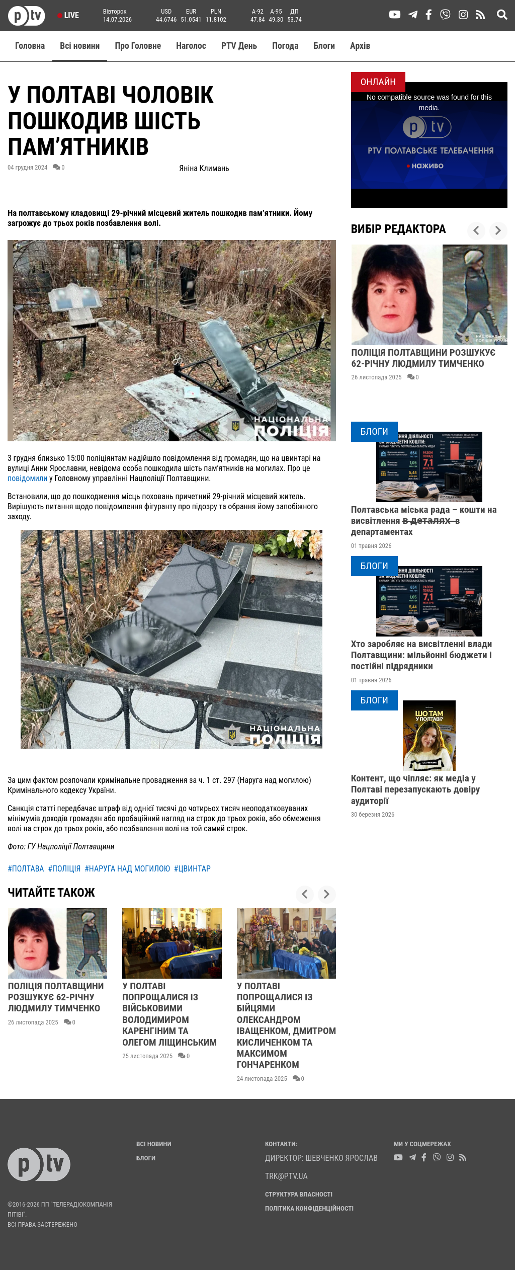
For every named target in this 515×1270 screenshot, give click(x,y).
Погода (285, 46)
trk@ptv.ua (286, 1176)
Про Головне (138, 46)
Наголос (191, 46)
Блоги (324, 46)
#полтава (26, 869)
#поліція (64, 869)
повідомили (27, 478)
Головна (30, 46)
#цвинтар (192, 869)
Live (68, 15)
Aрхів (360, 46)
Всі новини (80, 46)
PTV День (239, 46)
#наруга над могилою (127, 869)
